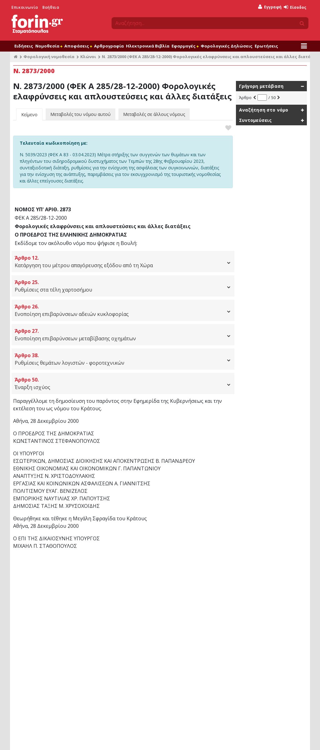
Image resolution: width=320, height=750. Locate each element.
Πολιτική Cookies (213, 739)
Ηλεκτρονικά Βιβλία (147, 46)
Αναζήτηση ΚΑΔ (256, 641)
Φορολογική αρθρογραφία (42, 603)
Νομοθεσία (48, 46)
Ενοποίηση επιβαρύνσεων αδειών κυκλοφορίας (123, 310)
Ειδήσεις (23, 46)
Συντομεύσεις (255, 120)
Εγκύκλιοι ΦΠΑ (181, 641)
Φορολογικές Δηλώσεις (226, 46)
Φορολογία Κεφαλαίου (188, 648)
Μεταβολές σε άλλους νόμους (154, 114)
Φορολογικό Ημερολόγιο (115, 618)
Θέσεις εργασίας (248, 739)
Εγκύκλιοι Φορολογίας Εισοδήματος (200, 603)
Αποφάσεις (78, 46)
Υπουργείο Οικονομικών (190, 596)
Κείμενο (29, 115)
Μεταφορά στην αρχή (40, 573)
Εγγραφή (270, 7)
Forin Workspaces (33, 626)
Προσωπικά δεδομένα (174, 739)
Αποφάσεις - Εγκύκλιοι (185, 586)
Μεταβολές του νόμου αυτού (80, 114)
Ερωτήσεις (266, 46)
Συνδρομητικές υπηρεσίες (38, 586)
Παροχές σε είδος (258, 603)
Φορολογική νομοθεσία (48, 56)
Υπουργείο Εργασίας (186, 656)
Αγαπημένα (102, 603)
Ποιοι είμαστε (92, 739)
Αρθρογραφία (109, 46)
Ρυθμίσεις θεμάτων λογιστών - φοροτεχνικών (123, 359)
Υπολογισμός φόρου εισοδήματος (273, 596)
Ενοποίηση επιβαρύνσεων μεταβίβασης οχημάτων (123, 334)
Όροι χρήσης (23, 739)
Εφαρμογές (185, 46)
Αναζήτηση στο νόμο (263, 110)
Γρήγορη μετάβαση (261, 86)
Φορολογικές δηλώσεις (38, 618)
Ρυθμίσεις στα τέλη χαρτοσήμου (123, 285)
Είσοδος (295, 7)
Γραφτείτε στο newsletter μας (138, 704)
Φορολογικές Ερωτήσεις (114, 610)
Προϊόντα (48, 739)
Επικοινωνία (25, 7)
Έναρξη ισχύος (123, 383)
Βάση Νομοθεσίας (34, 596)
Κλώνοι (88, 56)
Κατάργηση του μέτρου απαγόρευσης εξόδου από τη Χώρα (123, 261)
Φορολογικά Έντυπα (111, 625)
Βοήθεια (50, 7)
